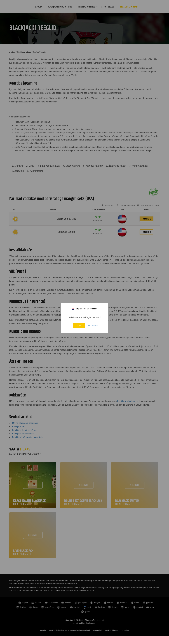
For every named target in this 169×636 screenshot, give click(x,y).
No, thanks (93, 325)
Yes (79, 326)
